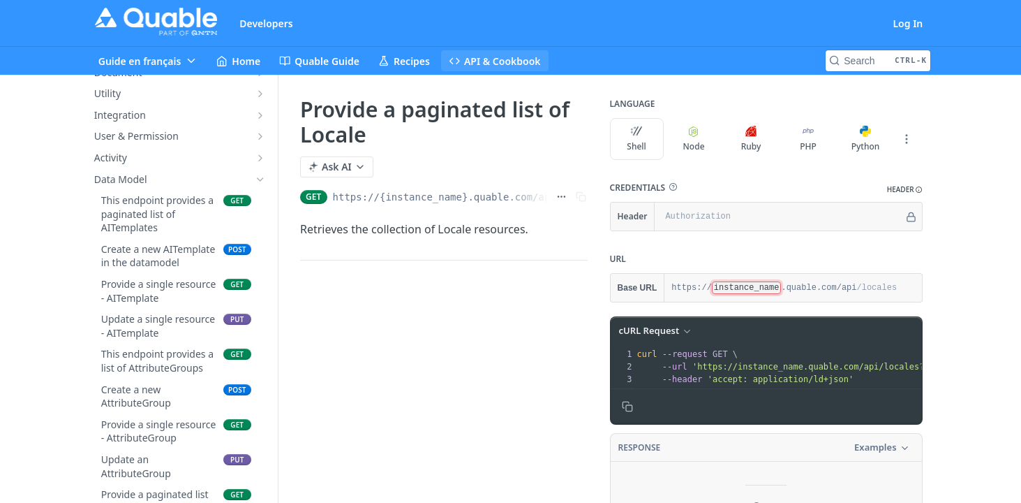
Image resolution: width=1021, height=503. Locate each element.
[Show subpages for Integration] (260, 115)
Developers (266, 23)
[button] (673, 187)
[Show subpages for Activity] (260, 157)
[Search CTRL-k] (878, 60)
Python (865, 139)
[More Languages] (905, 139)
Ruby (750, 139)
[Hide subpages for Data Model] (260, 179)
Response (639, 447)
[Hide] (910, 217)
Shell (636, 139)
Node (693, 139)
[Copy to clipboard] (626, 406)
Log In (908, 23)
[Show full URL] (560, 197)
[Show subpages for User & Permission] (260, 136)
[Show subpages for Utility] (260, 93)
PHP (808, 139)
